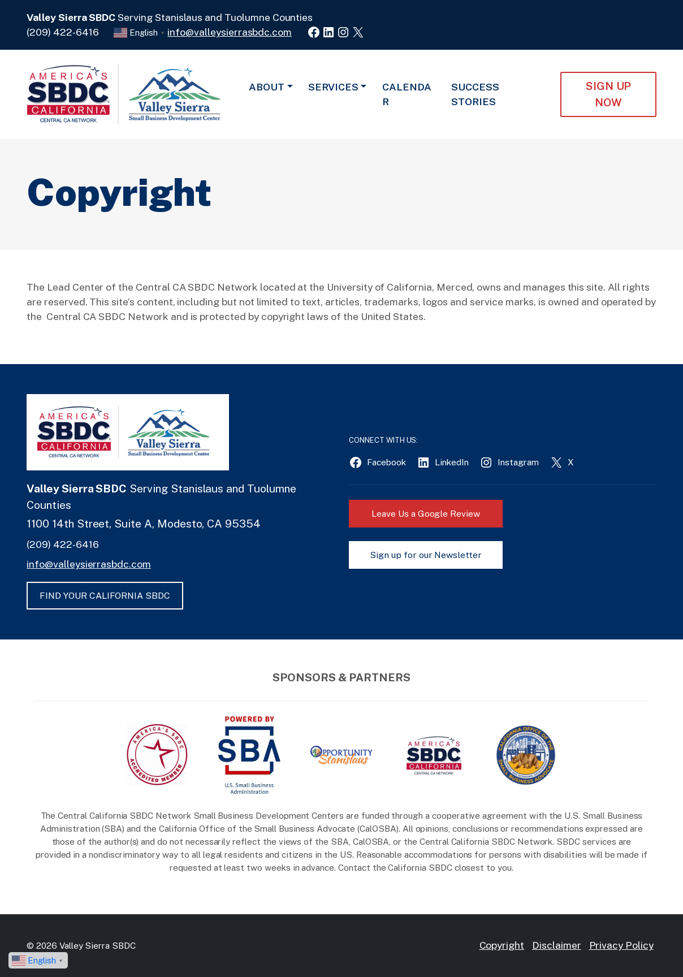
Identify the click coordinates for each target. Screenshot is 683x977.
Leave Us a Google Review (425, 513)
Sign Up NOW (609, 94)
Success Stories (475, 94)
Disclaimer (556, 945)
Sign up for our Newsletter (426, 555)
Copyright (502, 945)
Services (333, 87)
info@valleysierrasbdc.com (229, 32)
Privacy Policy (621, 945)
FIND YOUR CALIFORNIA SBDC (105, 595)
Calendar (406, 94)
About (266, 87)
